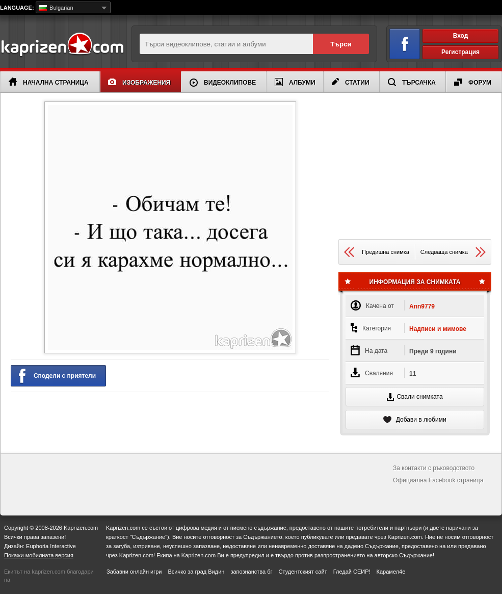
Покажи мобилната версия (38, 555)
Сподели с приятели (57, 376)
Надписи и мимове (437, 328)
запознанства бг (251, 572)
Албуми (295, 82)
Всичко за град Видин (196, 572)
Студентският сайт (303, 572)
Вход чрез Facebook (398, 42)
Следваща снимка (453, 252)
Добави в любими (414, 419)
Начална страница (49, 82)
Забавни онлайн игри (134, 572)
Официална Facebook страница (438, 480)
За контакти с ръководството (433, 468)
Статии (350, 82)
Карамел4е (391, 572)
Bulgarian (56, 8)
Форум (472, 82)
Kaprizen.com (62, 45)
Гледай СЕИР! (352, 572)
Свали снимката (414, 397)
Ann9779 (422, 306)
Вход (460, 35)
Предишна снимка (376, 252)
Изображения (139, 82)
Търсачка (412, 82)
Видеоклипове (223, 83)
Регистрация (460, 52)
